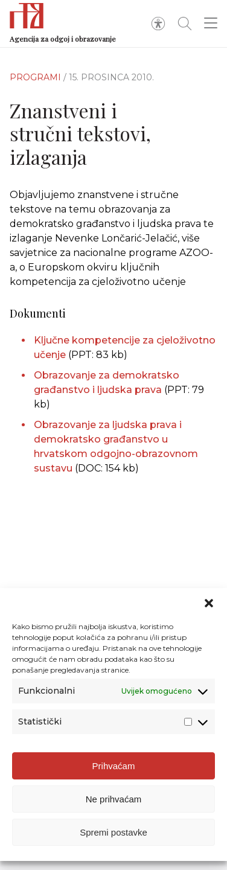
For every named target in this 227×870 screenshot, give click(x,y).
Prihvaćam (113, 766)
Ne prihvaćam (114, 799)
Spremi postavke (113, 832)
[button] (209, 603)
